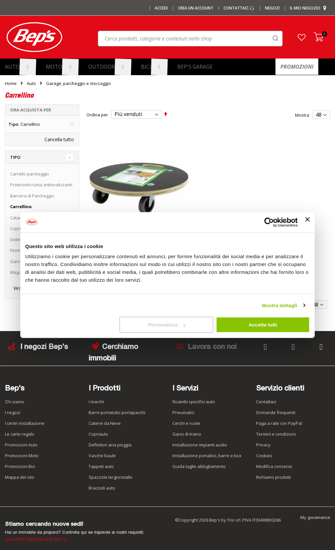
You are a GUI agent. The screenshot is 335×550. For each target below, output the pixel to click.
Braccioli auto (102, 483)
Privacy (263, 440)
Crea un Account (195, 8)
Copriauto (98, 429)
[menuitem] (20, 66)
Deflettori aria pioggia (110, 440)
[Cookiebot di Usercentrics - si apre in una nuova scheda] (269, 222)
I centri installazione (24, 419)
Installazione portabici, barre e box (206, 451)
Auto (31, 83)
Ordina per (97, 114)
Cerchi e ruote (186, 419)
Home (11, 83)
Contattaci (239, 8)
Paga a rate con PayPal (279, 419)
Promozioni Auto (21, 440)
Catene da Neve (105, 419)
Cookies (264, 451)
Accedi (161, 8)
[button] (301, 37)
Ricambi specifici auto (193, 397)
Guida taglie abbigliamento (199, 462)
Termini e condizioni (276, 429)
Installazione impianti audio (199, 440)
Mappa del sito (19, 472)
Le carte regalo (19, 429)
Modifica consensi (274, 462)
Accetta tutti (263, 324)
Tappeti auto (101, 462)
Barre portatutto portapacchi (117, 408)
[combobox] (190, 38)
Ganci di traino (186, 429)
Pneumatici (183, 408)
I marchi (96, 397)
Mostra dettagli (279, 305)
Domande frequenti (275, 408)
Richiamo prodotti (273, 472)
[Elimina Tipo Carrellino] (72, 124)
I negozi (12, 408)
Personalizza (166, 324)
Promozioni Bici (20, 462)
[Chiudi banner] (307, 222)
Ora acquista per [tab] (30, 110)
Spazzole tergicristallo (110, 472)
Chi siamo (14, 397)
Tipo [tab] (15, 157)
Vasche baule (102, 451)
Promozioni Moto (22, 451)
